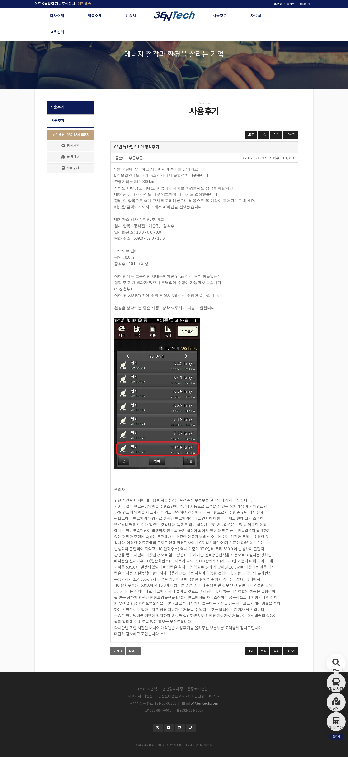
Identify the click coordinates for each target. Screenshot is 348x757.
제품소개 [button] (95, 16)
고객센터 (70, 135)
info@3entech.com (202, 703)
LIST (251, 134)
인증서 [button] (130, 16)
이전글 (117, 651)
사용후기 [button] (220, 16)
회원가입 (305, 4)
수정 (263, 134)
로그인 (291, 4)
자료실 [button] (255, 16)
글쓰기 (290, 134)
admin (207, 745)
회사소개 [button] (57, 16)
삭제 (276, 134)
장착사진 (70, 146)
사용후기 (57, 121)
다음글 (133, 651)
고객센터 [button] (57, 32)
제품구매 (70, 168)
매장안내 (70, 157)
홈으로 (278, 4)
